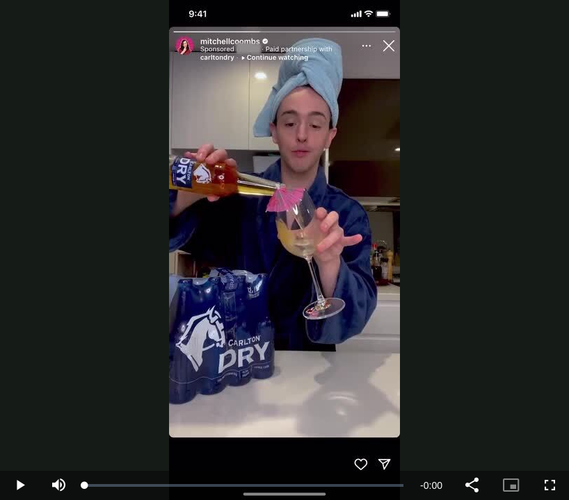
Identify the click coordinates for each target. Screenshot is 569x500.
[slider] (244, 485)
